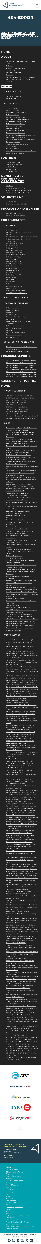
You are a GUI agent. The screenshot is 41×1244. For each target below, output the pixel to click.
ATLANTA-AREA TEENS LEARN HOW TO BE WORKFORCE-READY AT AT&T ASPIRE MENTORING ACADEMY (20, 765)
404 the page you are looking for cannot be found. (19, 36)
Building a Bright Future (14, 556)
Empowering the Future (14, 567)
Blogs (6, 423)
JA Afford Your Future (13, 337)
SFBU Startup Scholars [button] (14, 1220)
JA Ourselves (10, 284)
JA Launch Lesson (12, 268)
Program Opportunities (20, 208)
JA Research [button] (10, 1198)
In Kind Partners (11, 167)
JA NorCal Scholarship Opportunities (18, 79)
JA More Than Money (13, 270)
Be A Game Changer (13, 605)
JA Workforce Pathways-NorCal (16, 204)
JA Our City (9, 273)
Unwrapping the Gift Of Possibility (17, 529)
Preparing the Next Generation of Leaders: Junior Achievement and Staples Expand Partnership (20, 435)
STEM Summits (11, 146)
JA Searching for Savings (14, 328)
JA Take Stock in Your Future (15, 291)
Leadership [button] (9, 1192)
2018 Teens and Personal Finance (17, 409)
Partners (8, 157)
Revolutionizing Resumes (14, 558)
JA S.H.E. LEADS (11, 288)
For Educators (13, 220)
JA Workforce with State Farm (16, 475)
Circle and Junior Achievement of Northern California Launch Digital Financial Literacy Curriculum (20, 572)
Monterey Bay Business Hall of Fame (18, 144)
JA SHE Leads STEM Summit (15, 137)
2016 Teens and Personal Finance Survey (19, 396)
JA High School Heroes (13, 261)
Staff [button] (7, 1194)
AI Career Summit (12, 108)
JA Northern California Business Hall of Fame (21, 135)
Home (5, 52)
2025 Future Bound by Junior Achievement (20, 477)
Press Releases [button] (11, 1200)
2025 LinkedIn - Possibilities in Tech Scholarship (21, 347)
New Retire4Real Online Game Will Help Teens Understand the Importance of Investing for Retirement (21, 754)
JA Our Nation (10, 279)
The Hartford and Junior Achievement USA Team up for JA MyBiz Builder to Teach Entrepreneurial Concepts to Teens (20, 727)
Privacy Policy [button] (23, 1234)
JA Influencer (10, 330)
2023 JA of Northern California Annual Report (21, 365)
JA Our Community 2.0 (13, 275)
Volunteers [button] (10, 1167)
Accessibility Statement (13, 73)
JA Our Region (11, 282)
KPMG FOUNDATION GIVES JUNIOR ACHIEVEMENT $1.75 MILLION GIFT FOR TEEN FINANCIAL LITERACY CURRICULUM (21, 1037)
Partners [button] (9, 1179)
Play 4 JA (9, 82)
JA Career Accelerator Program (16, 117)
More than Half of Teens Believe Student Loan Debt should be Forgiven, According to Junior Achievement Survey (21, 920)
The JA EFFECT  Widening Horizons (18, 607)
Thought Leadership (14, 391)
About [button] (8, 1188)
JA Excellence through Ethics (15, 255)
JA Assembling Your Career (15, 326)
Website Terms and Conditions (16, 68)
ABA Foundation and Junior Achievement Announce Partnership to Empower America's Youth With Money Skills (21, 662)
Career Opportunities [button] (13, 1202)
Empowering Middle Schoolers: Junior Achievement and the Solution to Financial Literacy (20, 551)
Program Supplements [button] (14, 1174)
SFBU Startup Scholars (13, 349)
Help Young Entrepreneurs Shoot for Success (21, 522)
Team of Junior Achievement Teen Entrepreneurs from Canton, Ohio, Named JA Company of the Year (21, 896)
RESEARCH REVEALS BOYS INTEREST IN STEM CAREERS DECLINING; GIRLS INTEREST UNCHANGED (22, 954)
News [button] (7, 1204)
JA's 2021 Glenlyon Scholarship (16, 215)
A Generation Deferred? (14, 518)
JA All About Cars (11, 230)
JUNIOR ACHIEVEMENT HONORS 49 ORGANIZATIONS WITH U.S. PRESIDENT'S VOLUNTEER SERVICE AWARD (20, 741)
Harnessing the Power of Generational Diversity (21, 565)
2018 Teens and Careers (14, 405)
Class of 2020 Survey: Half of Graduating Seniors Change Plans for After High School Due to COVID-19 (21, 642)
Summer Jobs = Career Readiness (17, 500)
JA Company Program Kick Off (16, 121)
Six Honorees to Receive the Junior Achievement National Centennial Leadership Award (21, 914)
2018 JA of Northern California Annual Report (21, 376)
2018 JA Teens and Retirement (16, 402)
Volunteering (12, 197)
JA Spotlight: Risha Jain (13, 630)
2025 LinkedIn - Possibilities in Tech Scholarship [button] (18, 1217)
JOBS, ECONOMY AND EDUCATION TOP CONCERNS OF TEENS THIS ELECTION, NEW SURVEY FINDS (21, 1053)
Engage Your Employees (14, 164)
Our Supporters (11, 169)
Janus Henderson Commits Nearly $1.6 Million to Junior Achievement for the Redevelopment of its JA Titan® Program (22, 907)
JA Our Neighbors (12, 308)
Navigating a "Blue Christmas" (15, 533)
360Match (9, 186)
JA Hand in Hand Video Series (16, 317)
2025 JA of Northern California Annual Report (21, 360)
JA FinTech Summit (12, 128)
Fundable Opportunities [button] (14, 1181)
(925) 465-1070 (9, 1157)
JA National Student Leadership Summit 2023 (21, 587)
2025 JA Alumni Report (13, 414)
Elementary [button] (10, 1209)
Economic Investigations (14, 335)
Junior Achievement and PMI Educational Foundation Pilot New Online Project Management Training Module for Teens (20, 649)
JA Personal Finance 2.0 (14, 286)
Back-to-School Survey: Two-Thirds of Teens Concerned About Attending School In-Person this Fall (21, 721)
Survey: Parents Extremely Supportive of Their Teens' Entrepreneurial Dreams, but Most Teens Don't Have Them (22, 968)
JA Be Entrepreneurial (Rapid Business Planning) (22, 237)
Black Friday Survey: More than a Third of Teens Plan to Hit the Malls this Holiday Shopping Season (21, 860)
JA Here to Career (12, 315)
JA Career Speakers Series (14, 243)
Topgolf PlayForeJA (12, 148)
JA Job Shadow (11, 266)
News (5, 385)
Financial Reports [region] (12, 1185)
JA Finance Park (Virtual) (14, 257)
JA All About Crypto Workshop (16, 113)
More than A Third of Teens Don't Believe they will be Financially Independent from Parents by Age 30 (22, 707)
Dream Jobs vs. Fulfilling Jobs (16, 520)
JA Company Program (13, 248)
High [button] (7, 1213)
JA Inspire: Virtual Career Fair (15, 133)
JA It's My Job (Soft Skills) (14, 264)
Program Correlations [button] (13, 1176)
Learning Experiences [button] (14, 1207)
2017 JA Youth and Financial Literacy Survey (20, 398)
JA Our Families (11, 277)
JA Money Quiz (11, 312)
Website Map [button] (17, 1237)
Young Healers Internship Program (17, 351)
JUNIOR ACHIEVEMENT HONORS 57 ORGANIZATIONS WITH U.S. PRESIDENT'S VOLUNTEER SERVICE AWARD (20, 961)
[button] (9, 1240)
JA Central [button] (25, 1237)
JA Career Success (12, 246)
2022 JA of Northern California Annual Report (21, 77)
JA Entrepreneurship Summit (15, 124)
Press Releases (11, 635)
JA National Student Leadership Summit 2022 (21, 623)
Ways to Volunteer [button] (12, 1169)
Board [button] (8, 1196)
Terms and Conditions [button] (11, 1234)
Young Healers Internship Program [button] (18, 1222)
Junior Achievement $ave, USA (16, 333)
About (6, 56)
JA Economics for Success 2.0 (15, 252)
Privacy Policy (10, 70)
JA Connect (10, 319)
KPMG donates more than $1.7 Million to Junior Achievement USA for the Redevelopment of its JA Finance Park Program (22, 932)
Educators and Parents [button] (15, 1172)
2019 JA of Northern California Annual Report (21, 374)
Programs (9, 225)
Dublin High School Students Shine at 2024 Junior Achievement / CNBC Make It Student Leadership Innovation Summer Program (21, 806)
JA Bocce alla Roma (12, 115)
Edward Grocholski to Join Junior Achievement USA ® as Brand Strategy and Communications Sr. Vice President (21, 1001)
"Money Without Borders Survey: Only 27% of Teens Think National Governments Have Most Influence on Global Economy (21, 696)
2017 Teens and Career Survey (16, 400)
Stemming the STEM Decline (15, 515)
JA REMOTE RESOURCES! (14, 213)
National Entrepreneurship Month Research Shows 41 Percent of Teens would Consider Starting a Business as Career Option (20, 734)
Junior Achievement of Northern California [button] (20, 1226)
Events (6, 86)
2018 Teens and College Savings (16, 407)
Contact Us (9, 75)
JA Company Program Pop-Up (16, 250)
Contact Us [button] (8, 1155)
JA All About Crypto (12, 110)
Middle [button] (8, 1211)
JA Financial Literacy (12, 259)
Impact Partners (11, 171)
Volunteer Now (11, 202)
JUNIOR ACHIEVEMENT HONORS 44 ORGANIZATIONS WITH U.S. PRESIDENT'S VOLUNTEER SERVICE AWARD (20, 781)
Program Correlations (16, 298)
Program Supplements (15, 303)
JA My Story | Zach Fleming (15, 598)
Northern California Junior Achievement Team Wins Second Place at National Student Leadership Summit (21, 583)
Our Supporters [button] (11, 1183)
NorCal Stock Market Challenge (16, 293)
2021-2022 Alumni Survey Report (17, 411)
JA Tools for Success (12, 310)
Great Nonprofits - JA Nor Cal (15, 188)
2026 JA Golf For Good (13, 96)
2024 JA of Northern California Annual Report (21, 363)
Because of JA (11, 524)
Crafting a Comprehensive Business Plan (19, 531)
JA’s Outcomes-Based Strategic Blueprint (19, 439)
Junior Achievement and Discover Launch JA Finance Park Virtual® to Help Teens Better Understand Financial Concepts (21, 714)
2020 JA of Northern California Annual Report (21, 372)
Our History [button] (10, 1190)
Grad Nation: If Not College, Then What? (19, 497)
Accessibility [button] (32, 1234)
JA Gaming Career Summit (15, 130)
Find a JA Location (12, 1229)
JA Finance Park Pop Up (14, 126)
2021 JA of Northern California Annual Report (21, 369)
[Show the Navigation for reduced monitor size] (37, 5)
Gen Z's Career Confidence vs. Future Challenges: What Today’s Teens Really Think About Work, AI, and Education (20, 457)
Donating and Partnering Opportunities (12, 178)
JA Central (9, 66)
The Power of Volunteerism (15, 527)
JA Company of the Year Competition (18, 119)
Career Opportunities (18, 381)
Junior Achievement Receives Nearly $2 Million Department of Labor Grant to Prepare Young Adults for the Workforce (21, 747)
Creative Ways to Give (13, 162)
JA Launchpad (11, 98)
